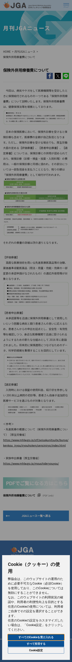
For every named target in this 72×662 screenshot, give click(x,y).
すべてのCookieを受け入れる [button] (36, 637)
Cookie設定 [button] (36, 650)
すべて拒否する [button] (36, 643)
